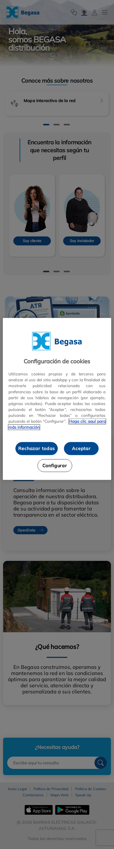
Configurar (54, 465)
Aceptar (81, 448)
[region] (57, 399)
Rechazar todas (36, 448)
